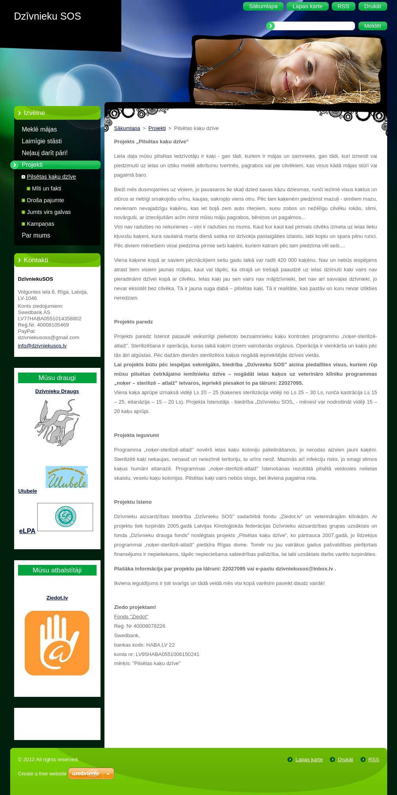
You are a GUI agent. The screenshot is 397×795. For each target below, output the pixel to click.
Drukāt (345, 759)
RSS (373, 759)
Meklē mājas (39, 129)
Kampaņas (41, 224)
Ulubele (27, 491)
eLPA (27, 531)
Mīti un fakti (47, 188)
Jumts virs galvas (49, 212)
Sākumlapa (127, 128)
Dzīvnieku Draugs (57, 391)
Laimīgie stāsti (42, 141)
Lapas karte (308, 759)
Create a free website (42, 774)
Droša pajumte (45, 200)
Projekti (32, 164)
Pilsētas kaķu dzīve (51, 177)
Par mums (36, 235)
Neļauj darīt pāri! (45, 153)
